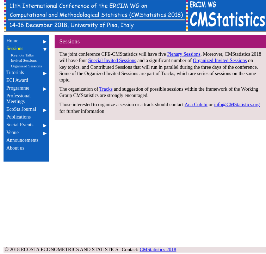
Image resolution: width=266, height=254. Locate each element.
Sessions (26, 48)
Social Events (26, 124)
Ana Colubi (196, 104)
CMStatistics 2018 (158, 249)
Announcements (26, 140)
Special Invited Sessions (112, 60)
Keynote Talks (22, 55)
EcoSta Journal (26, 109)
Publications (26, 117)
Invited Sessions (24, 60)
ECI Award (26, 80)
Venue (26, 132)
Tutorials (26, 72)
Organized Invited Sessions (220, 60)
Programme (26, 88)
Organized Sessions (26, 66)
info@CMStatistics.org (237, 104)
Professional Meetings (26, 98)
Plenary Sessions (183, 54)
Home (26, 40)
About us (26, 148)
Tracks (106, 89)
